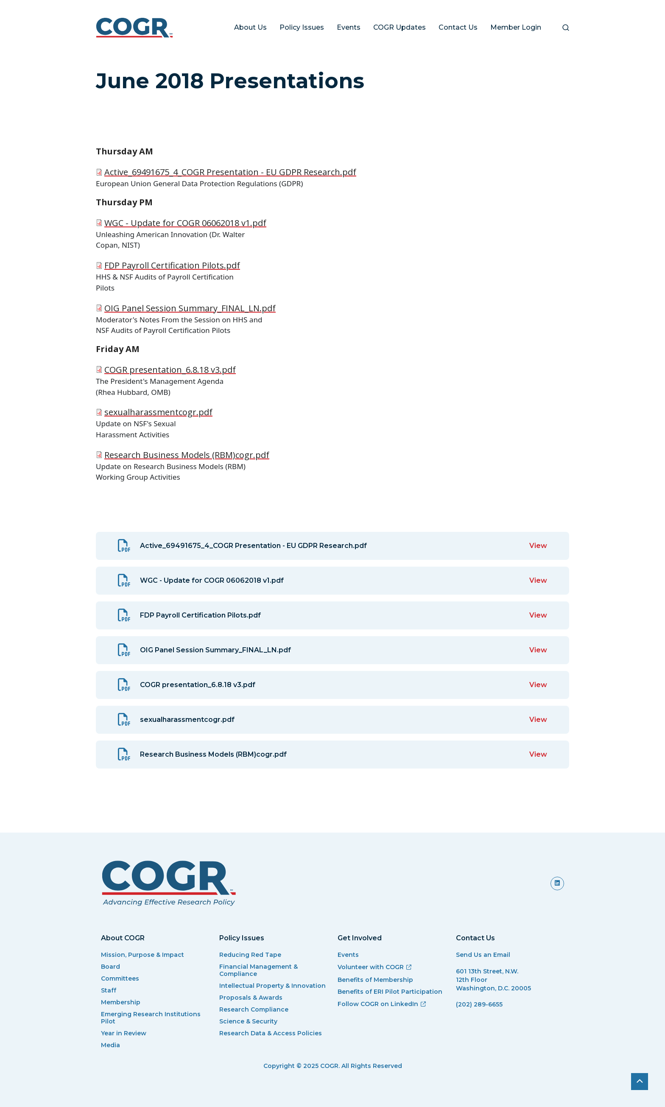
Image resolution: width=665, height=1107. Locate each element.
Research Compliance (253, 1009)
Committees (120, 978)
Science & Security (248, 1021)
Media (110, 1045)
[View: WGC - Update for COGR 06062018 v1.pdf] (332, 581)
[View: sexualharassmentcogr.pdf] (332, 720)
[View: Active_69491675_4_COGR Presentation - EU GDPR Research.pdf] (332, 546)
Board (110, 966)
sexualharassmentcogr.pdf (158, 412)
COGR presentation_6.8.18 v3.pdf (170, 369)
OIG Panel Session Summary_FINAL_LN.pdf (190, 308)
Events (348, 27)
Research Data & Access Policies (270, 1033)
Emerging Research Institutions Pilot (151, 1018)
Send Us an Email (483, 955)
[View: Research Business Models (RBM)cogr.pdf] (332, 755)
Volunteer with (375, 967)
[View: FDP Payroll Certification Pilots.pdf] (332, 615)
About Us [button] (250, 27)
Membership (120, 1002)
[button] (565, 27)
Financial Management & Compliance (258, 970)
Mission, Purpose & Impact (142, 955)
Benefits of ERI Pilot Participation (390, 991)
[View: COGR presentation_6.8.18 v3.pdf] (332, 685)
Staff (108, 990)
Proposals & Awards (250, 997)
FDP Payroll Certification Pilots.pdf (172, 265)
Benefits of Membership (375, 980)
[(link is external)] (557, 883)
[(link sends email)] (510, 1015)
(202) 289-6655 (479, 1004)
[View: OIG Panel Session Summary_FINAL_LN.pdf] (332, 650)
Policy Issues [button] (301, 27)
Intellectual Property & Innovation (272, 986)
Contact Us (458, 27)
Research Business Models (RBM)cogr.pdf (186, 455)
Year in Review (123, 1033)
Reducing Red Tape (250, 955)
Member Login (515, 27)
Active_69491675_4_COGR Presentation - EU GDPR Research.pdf (230, 172)
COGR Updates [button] (399, 27)
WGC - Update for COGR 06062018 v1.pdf (185, 223)
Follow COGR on (382, 1004)
